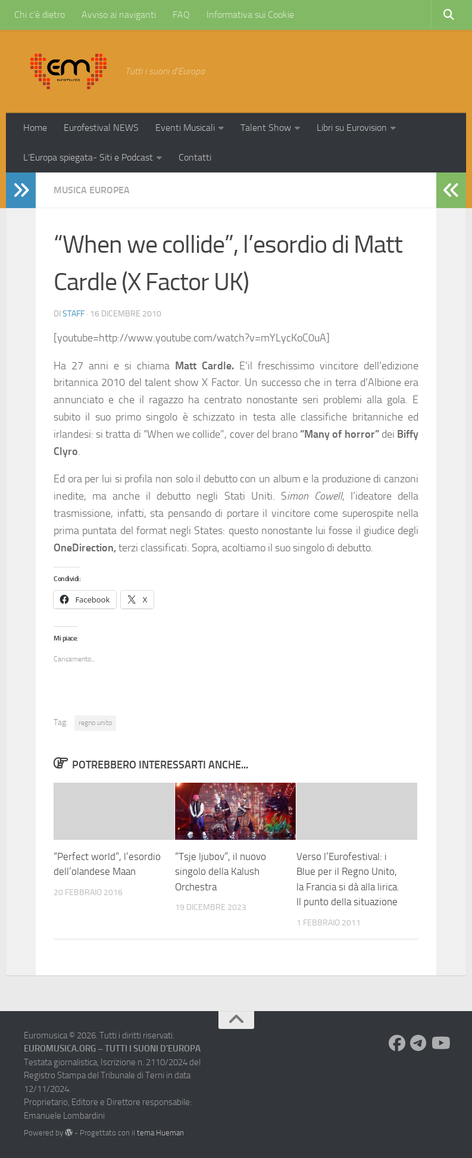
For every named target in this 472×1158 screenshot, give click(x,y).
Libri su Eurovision (352, 127)
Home (35, 127)
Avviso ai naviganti (119, 14)
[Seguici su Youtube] (440, 1043)
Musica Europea (92, 190)
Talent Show (265, 127)
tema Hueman (160, 1132)
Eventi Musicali (185, 127)
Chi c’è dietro (39, 14)
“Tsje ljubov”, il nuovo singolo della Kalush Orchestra (220, 872)
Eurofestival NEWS (101, 127)
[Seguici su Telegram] (418, 1043)
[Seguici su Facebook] (397, 1043)
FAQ (181, 14)
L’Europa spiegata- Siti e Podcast (88, 157)
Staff (73, 314)
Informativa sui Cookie (250, 14)
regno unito (95, 722)
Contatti (195, 157)
